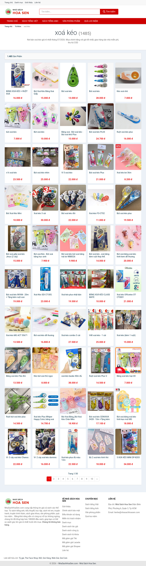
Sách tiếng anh (50, 21)
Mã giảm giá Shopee (71, 546)
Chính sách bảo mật (71, 510)
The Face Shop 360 (33, 558)
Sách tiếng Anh (92, 508)
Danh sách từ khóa (70, 534)
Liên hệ (37, 2)
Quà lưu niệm (91, 21)
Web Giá (55, 558)
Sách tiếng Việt (92, 504)
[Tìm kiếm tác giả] (69, 12)
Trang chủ (9, 2)
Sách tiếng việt (30, 21)
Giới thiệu (29, 2)
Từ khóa (18, 26)
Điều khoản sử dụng (71, 514)
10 (92, 479)
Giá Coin (63, 558)
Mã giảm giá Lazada (71, 542)
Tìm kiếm (109, 11)
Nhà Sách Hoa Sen (87, 563)
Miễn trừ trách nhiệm (71, 518)
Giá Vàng (47, 558)
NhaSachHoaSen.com (68, 563)
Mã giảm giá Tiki (69, 538)
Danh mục (19, 2)
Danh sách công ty (70, 530)
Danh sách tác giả (70, 526)
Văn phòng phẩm (71, 21)
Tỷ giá (21, 558)
